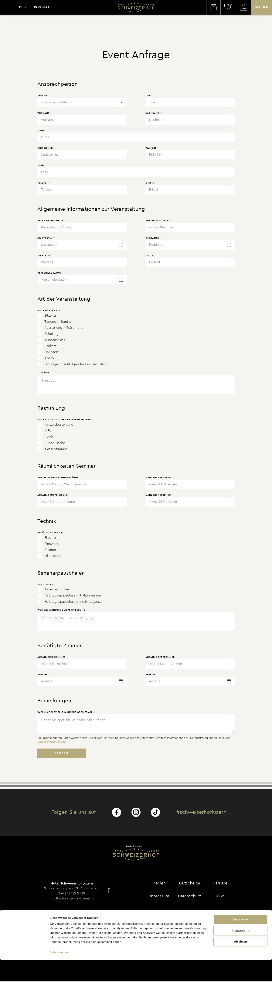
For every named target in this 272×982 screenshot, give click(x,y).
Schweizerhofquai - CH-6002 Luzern (72, 888)
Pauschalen (45, 584)
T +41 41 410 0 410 (72, 893)
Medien (159, 883)
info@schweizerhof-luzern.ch (72, 898)
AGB (221, 896)
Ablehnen (240, 963)
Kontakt (42, 7)
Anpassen (241, 952)
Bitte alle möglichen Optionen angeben (64, 420)
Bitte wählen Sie (49, 311)
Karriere (221, 883)
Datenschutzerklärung (52, 741)
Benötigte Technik (50, 533)
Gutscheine (190, 883)
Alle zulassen (240, 941)
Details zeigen (59, 974)
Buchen (261, 7)
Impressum (159, 896)
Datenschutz (190, 896)
